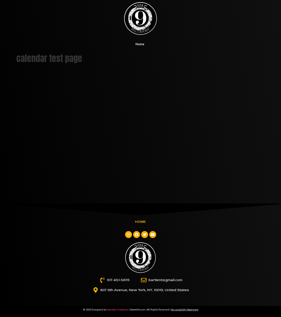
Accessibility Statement (184, 309)
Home (139, 44)
